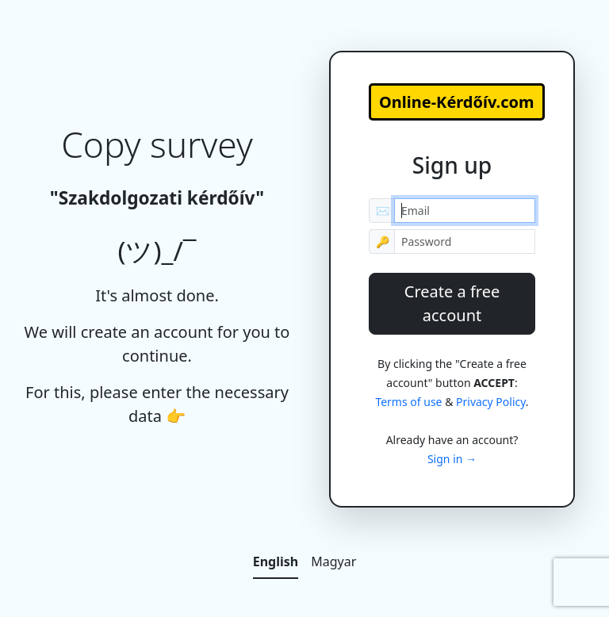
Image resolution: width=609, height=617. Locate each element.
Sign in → (452, 458)
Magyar (333, 561)
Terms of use (408, 401)
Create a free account (452, 303)
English (275, 561)
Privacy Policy (491, 401)
